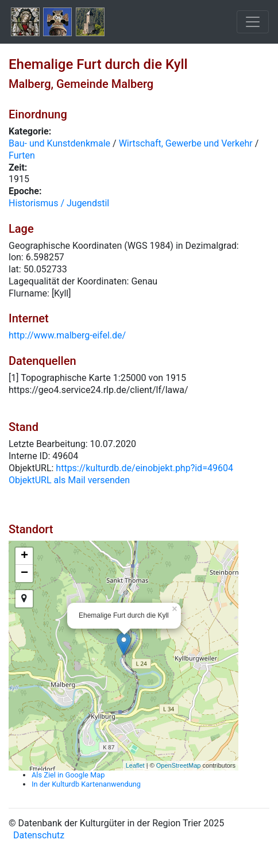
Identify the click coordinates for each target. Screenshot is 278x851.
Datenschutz (38, 835)
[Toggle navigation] (253, 21)
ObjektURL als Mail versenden (69, 480)
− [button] (24, 573)
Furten (22, 155)
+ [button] (24, 556)
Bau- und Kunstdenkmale (59, 143)
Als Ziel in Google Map (68, 775)
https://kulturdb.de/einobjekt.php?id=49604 (144, 468)
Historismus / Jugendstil (59, 203)
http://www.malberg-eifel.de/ (67, 335)
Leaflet (135, 765)
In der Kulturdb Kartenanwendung (86, 784)
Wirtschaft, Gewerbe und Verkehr (186, 143)
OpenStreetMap (178, 765)
